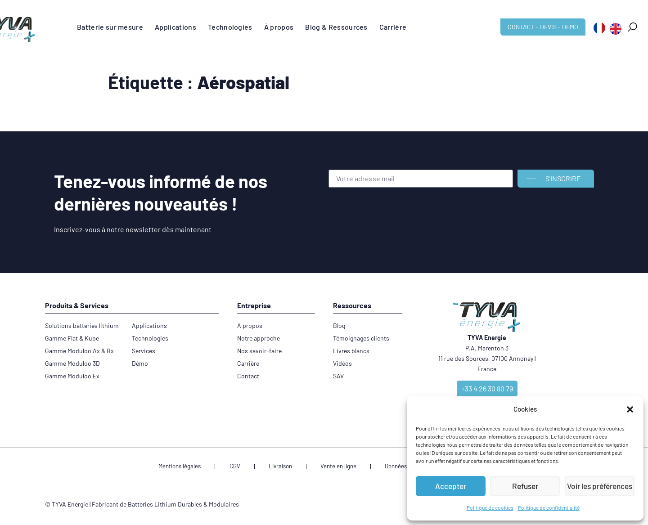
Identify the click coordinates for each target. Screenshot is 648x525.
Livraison (285, 467)
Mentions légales (207, 467)
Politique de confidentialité (549, 507)
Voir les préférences (599, 486)
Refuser (525, 486)
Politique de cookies (490, 507)
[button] (630, 409)
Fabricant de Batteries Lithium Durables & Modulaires (165, 506)
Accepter (450, 486)
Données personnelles (395, 467)
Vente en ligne (332, 467)
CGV (251, 467)
